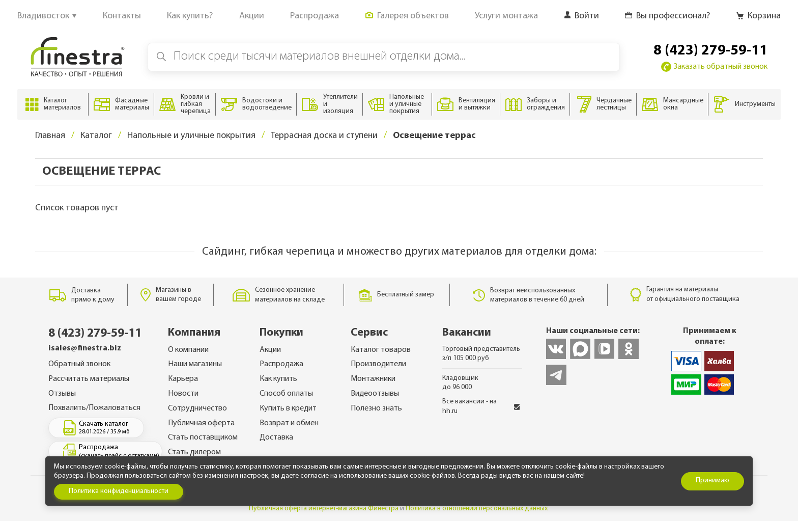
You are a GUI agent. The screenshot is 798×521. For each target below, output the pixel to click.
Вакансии (466, 333)
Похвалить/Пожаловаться (94, 408)
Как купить (278, 379)
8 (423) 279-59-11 (710, 51)
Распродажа (281, 364)
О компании (188, 350)
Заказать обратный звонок (714, 67)
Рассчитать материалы (88, 379)
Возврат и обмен (289, 423)
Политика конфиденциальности (118, 491)
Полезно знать (376, 408)
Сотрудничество (197, 408)
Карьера (183, 379)
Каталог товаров (381, 350)
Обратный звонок (79, 364)
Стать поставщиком (203, 437)
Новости (183, 394)
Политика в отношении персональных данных (477, 508)
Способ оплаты (286, 394)
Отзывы (62, 394)
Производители (378, 364)
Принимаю (712, 480)
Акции (270, 350)
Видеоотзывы (375, 394)
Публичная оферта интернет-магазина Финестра (323, 508)
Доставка (276, 437)
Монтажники (373, 379)
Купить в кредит (288, 408)
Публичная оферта (201, 423)
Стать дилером (194, 452)
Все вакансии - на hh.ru (481, 406)
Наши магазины (195, 364)
